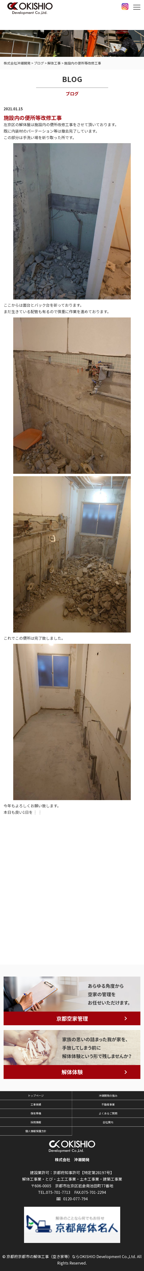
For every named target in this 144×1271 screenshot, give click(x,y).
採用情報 (36, 1122)
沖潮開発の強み (108, 1095)
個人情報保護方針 (35, 1131)
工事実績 (36, 1104)
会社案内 (108, 1122)
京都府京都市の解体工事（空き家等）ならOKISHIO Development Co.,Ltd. (71, 1256)
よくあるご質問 (108, 1113)
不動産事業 (108, 1104)
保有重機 (36, 1113)
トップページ (36, 1095)
